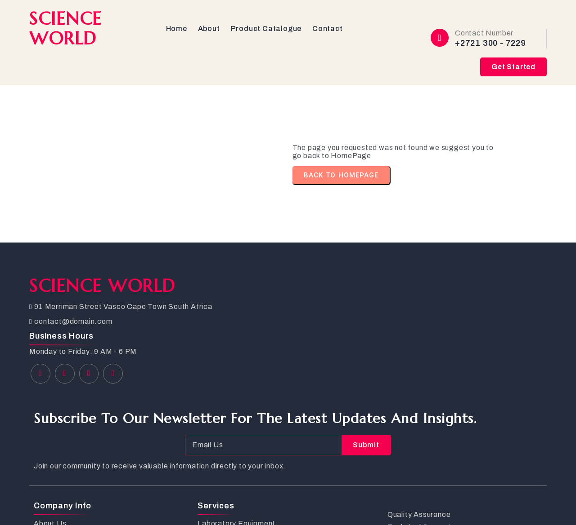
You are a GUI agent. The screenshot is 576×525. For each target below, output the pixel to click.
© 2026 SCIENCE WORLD (76, 503)
